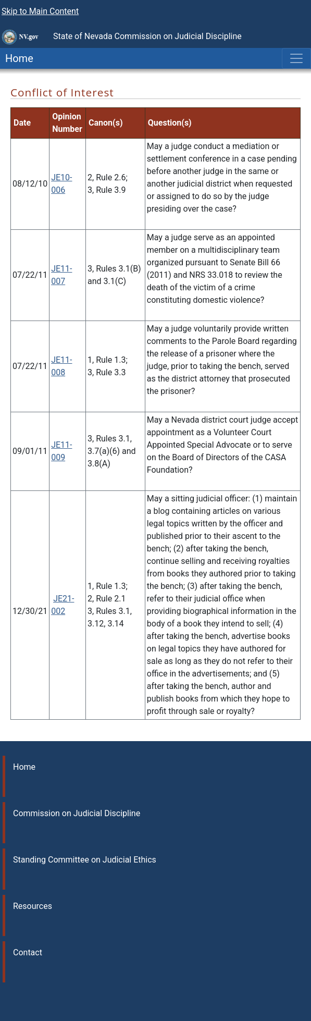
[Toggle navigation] (296, 58)
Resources (32, 906)
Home (16, 58)
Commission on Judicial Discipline (76, 813)
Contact (27, 952)
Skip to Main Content (40, 11)
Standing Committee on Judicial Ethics (84, 860)
